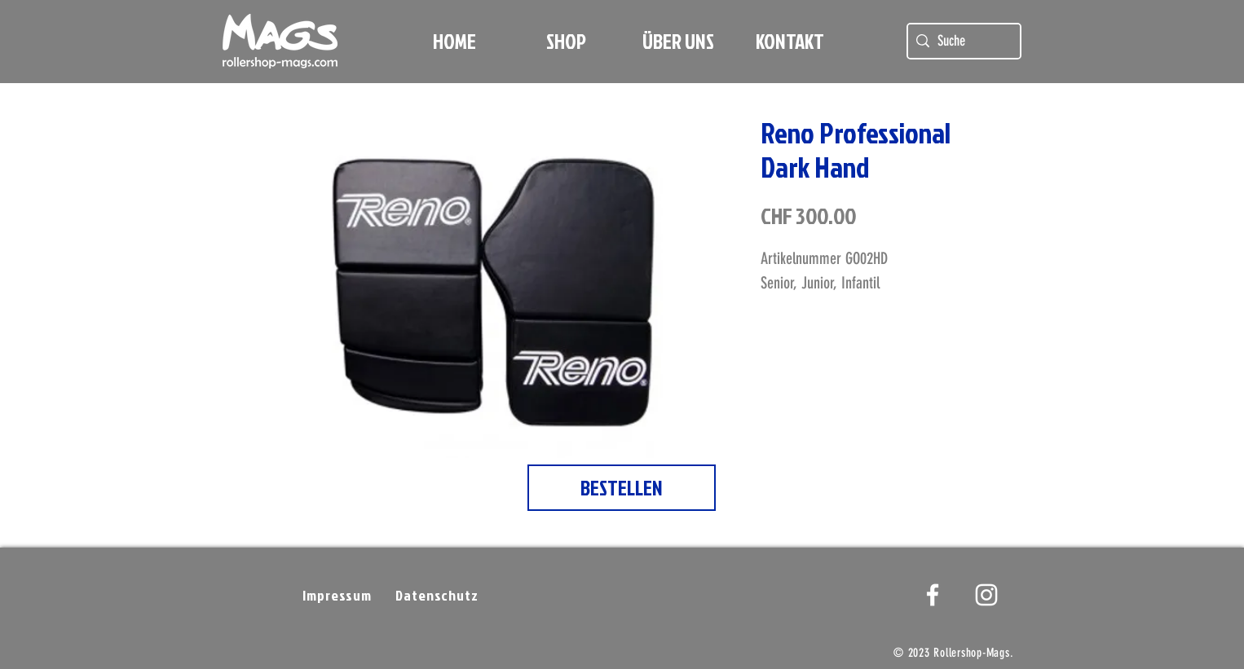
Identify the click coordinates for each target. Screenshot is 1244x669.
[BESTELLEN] (621, 487)
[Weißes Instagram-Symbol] (986, 595)
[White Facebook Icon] (932, 595)
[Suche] (961, 41)
